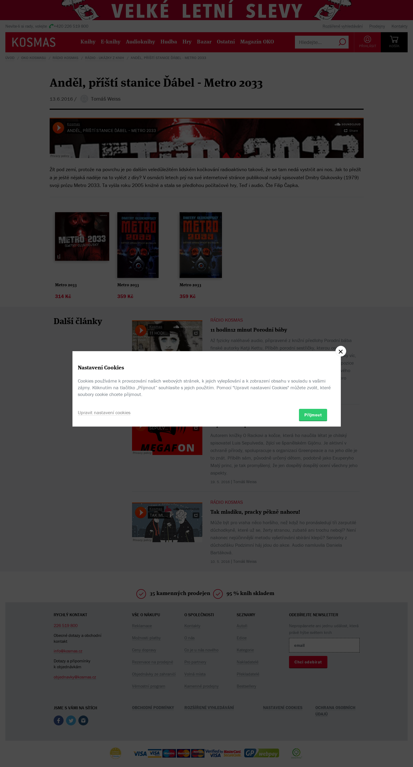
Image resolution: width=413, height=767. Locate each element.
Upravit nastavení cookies (104, 412)
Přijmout (313, 414)
